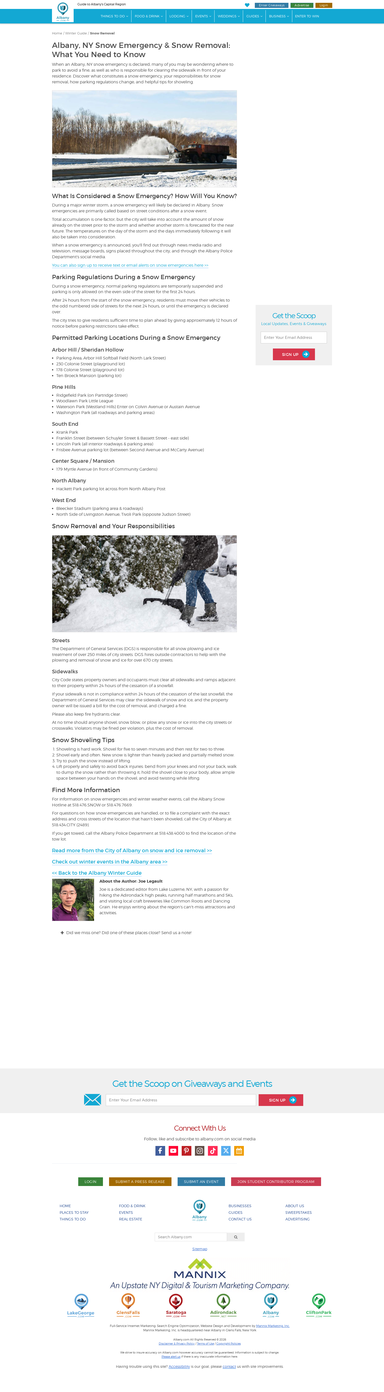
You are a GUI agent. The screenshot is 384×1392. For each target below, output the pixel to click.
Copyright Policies (228, 1343)
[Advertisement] (192, 1006)
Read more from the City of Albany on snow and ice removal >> (132, 850)
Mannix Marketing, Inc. (273, 1326)
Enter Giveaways (271, 5)
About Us (294, 1206)
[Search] (236, 1237)
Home (57, 33)
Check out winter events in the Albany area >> (109, 862)
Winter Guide (76, 33)
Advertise (302, 5)
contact (229, 1366)
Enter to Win (307, 16)
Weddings (227, 16)
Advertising (297, 1219)
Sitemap (199, 1249)
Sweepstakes (298, 1212)
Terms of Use (205, 1343)
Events (201, 16)
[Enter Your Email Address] (294, 337)
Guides (252, 16)
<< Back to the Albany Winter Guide (97, 873)
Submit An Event (201, 1181)
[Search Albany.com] (191, 1237)
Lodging (177, 16)
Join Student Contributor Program (275, 1181)
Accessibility (179, 1366)
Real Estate (130, 1219)
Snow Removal (102, 33)
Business (277, 16)
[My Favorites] (247, 5)
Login (324, 5)
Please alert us (171, 1356)
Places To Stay (74, 1212)
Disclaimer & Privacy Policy (177, 1343)
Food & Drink (147, 16)
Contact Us (240, 1219)
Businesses (240, 1206)
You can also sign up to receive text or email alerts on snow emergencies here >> (130, 265)
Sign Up (296, 354)
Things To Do (113, 16)
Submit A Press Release (140, 1181)
